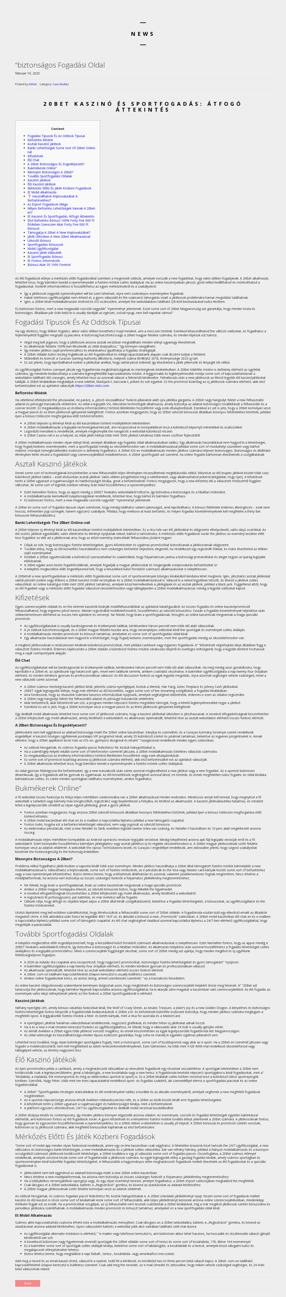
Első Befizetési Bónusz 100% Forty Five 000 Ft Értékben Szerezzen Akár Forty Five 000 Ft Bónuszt (61, 224)
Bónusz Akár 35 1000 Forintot (49, 265)
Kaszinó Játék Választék (44, 252)
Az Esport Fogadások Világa (47, 204)
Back (27, 1283)
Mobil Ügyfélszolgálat (43, 248)
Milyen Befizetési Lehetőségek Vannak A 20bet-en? (61, 210)
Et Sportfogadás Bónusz (45, 256)
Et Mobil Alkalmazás (42, 192)
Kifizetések (35, 156)
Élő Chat (33, 160)
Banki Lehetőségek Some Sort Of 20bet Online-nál (61, 150)
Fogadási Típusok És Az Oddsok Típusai (56, 136)
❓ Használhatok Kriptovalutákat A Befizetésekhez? (52, 198)
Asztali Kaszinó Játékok (44, 144)
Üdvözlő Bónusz (39, 240)
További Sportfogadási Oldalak (49, 176)
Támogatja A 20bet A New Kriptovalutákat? (58, 232)
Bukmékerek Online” (42, 168)
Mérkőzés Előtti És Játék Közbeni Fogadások (59, 188)
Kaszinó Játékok (38, 180)
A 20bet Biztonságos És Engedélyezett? (55, 164)
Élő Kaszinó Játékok (41, 184)
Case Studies (61, 84)
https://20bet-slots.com (92, 386)
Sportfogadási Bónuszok (45, 244)
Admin (33, 84)
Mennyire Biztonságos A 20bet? (50, 172)
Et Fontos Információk (43, 261)
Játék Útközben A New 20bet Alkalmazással (58, 236)
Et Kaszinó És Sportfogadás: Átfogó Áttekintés (61, 216)
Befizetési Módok (40, 140)
